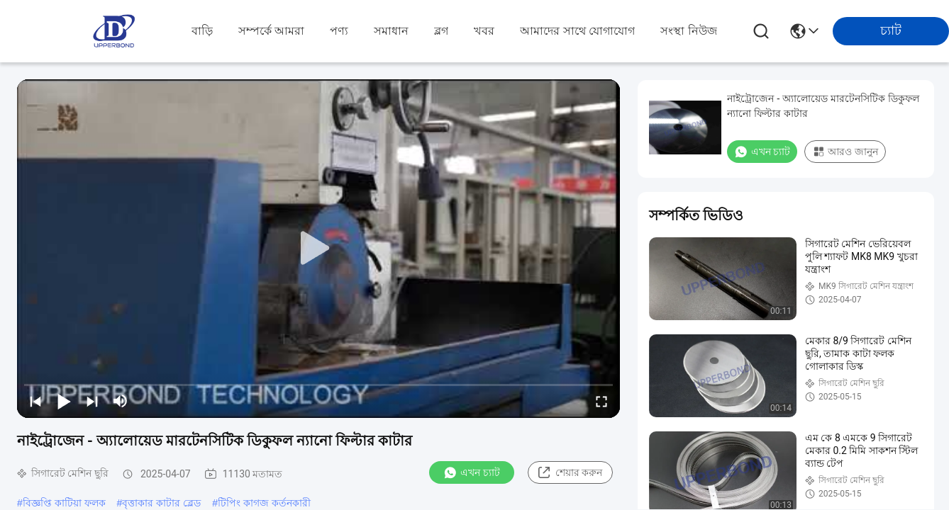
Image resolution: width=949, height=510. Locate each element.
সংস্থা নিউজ (688, 31)
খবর (484, 31)
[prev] (35, 401)
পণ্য (339, 31)
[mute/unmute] (120, 401)
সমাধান (391, 31)
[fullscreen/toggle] (601, 401)
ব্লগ (441, 31)
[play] (318, 248)
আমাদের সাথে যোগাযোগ (577, 31)
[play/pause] (64, 401)
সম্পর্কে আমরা (271, 31)
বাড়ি (202, 31)
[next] (92, 401)
